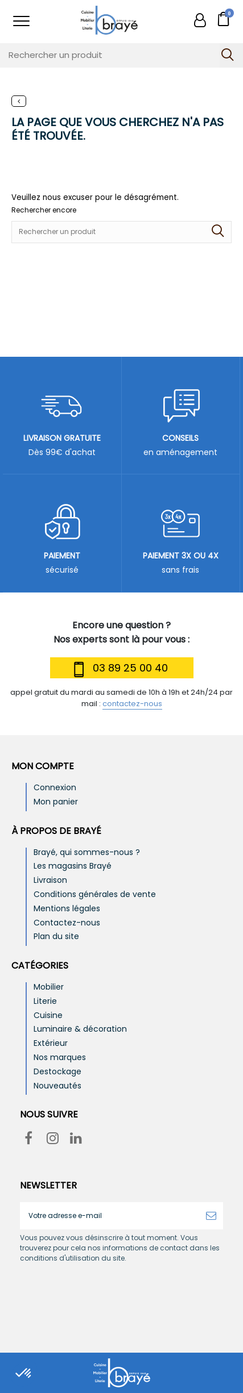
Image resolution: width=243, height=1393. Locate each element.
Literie (45, 1001)
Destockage (57, 1072)
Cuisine (48, 1015)
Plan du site (56, 936)
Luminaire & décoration (80, 1029)
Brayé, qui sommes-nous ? (87, 852)
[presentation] (114, 1291)
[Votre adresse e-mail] (109, 1215)
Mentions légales (67, 909)
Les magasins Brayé (73, 866)
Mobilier (49, 987)
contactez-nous (132, 703)
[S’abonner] (211, 1215)
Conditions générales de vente (95, 894)
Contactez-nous (67, 923)
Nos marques (60, 1057)
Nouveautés (57, 1086)
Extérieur (51, 1043)
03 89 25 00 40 (119, 669)
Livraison (50, 880)
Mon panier (56, 802)
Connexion (55, 788)
